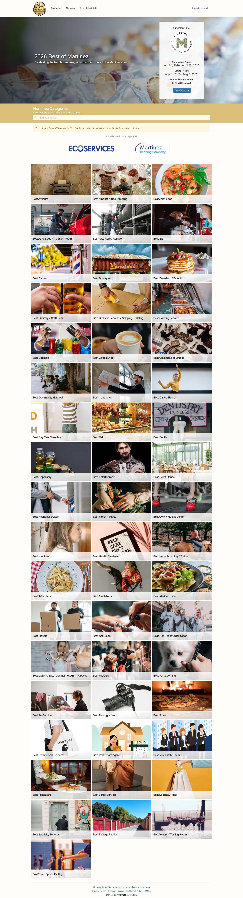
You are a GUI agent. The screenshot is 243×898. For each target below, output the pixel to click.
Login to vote (200, 8)
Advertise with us (141, 887)
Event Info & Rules (89, 8)
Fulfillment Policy (134, 891)
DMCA (147, 891)
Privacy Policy (99, 891)
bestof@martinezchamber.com (117, 887)
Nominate (70, 8)
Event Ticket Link (182, 90)
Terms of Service (116, 891)
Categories (56, 8)
